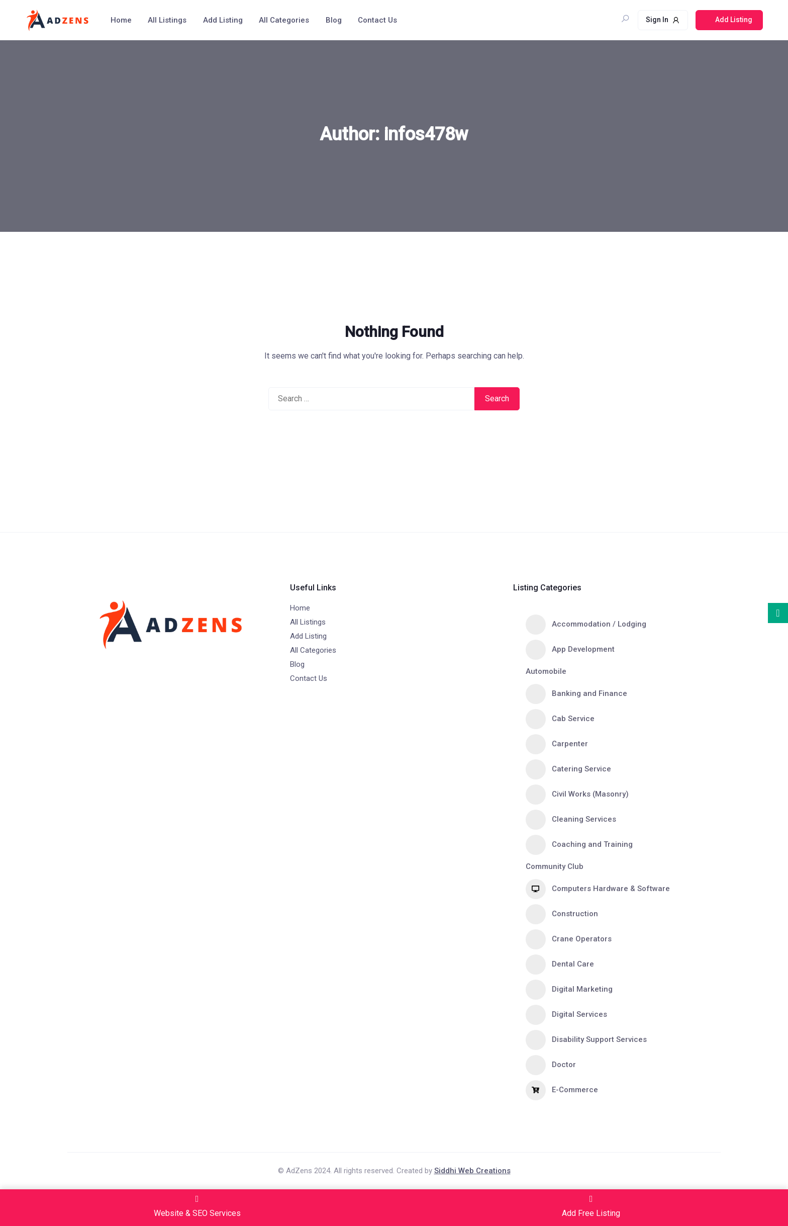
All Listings (167, 20)
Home (121, 20)
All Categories (284, 20)
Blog (334, 20)
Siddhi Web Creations (472, 1170)
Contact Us (377, 20)
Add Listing (223, 20)
